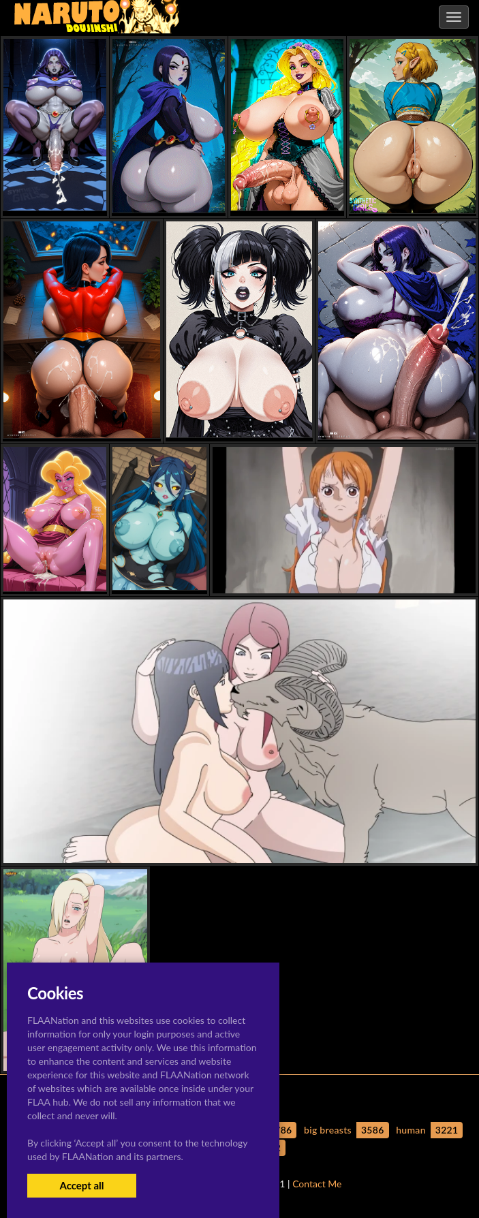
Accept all (81, 1185)
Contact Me (316, 1183)
